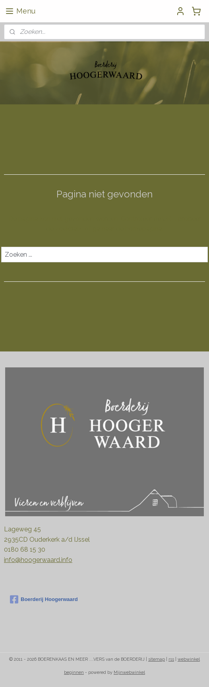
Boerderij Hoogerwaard (44, 599)
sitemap (156, 659)
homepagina (143, 228)
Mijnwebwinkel (129, 672)
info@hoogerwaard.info (38, 560)
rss (171, 659)
